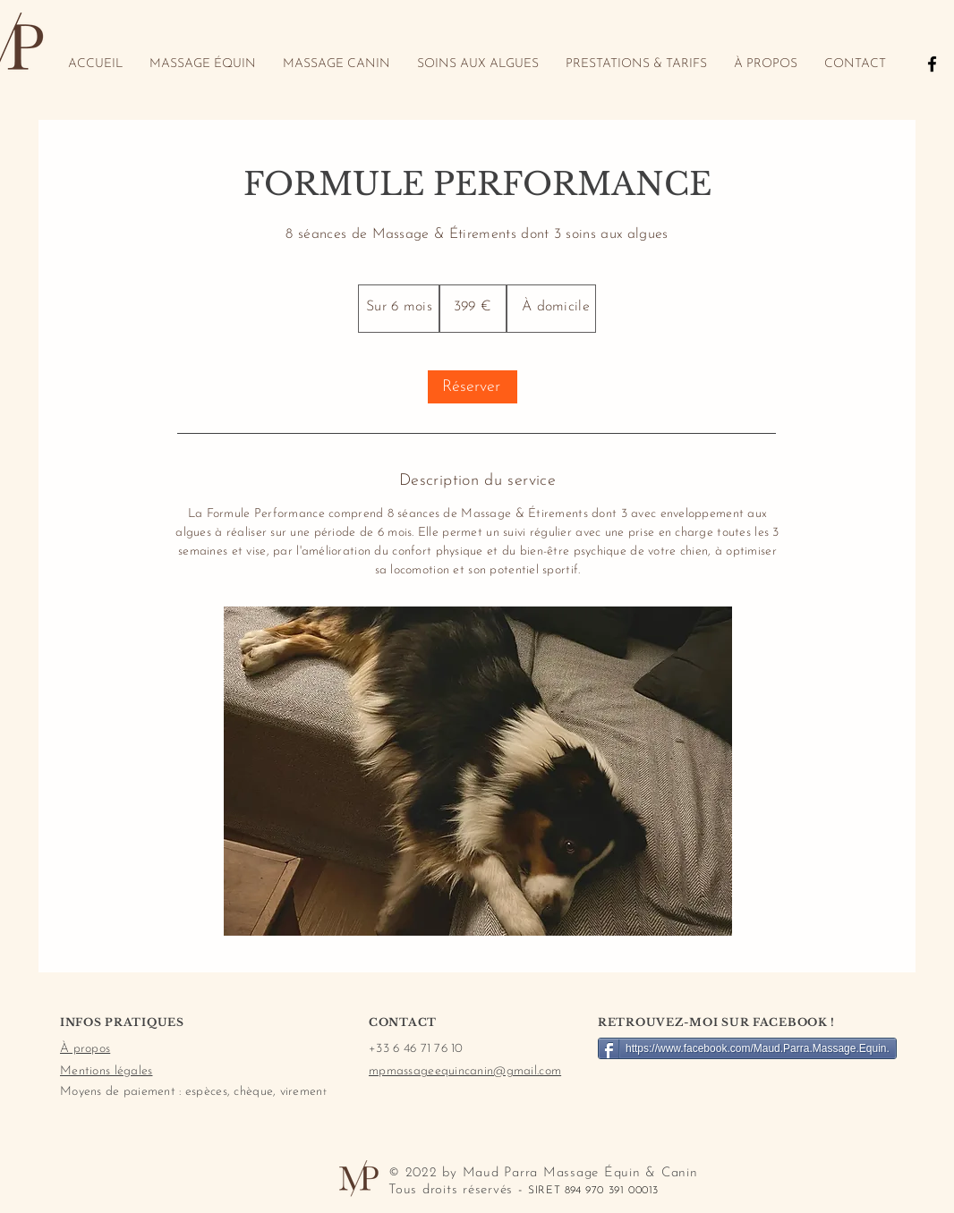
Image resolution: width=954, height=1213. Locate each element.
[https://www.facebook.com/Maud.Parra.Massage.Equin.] (747, 1048)
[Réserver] (472, 386)
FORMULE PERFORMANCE (477, 184)
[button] (478, 771)
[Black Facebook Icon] (932, 64)
